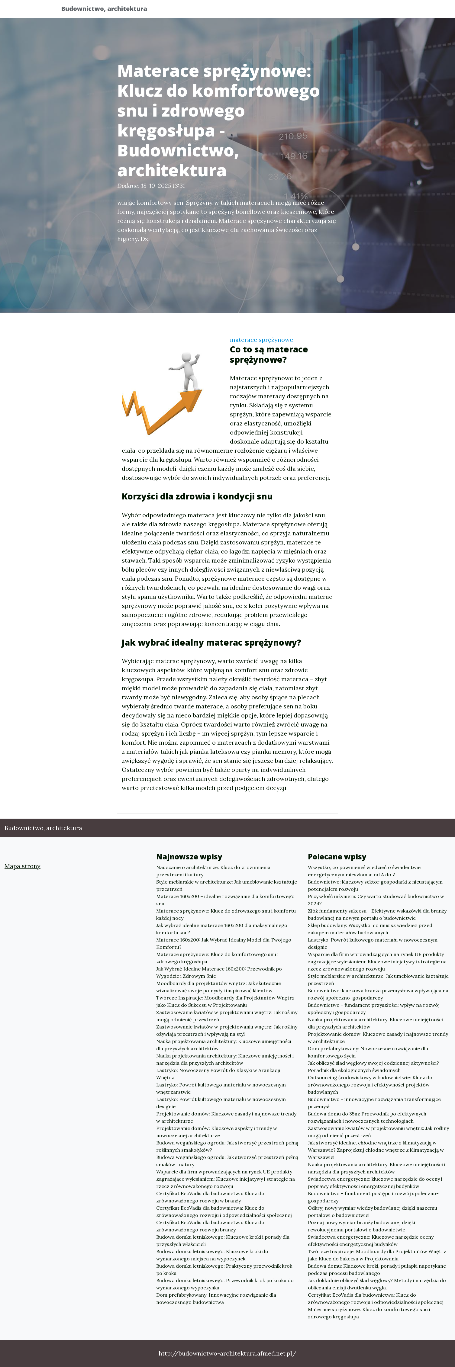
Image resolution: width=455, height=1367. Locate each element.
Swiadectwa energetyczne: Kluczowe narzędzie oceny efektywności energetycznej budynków (371, 1240)
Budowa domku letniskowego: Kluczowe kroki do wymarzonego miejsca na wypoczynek (212, 1255)
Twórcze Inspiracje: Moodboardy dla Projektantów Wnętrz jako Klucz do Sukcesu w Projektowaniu (225, 1001)
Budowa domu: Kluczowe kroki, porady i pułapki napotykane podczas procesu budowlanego (377, 1269)
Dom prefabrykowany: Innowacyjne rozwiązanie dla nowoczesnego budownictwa (216, 1298)
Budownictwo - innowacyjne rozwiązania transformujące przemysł (374, 1102)
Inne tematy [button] (371, 10)
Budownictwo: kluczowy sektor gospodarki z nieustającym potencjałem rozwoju (375, 885)
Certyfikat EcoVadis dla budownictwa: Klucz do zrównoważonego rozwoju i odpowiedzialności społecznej (224, 1211)
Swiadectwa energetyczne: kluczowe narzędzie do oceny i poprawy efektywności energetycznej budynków (375, 1182)
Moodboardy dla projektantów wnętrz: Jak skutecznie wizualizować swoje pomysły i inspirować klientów (218, 986)
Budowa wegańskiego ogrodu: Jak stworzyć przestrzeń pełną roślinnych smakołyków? (227, 1146)
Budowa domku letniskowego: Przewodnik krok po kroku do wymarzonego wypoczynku (225, 1284)
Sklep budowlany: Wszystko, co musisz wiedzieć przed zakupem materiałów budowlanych (370, 928)
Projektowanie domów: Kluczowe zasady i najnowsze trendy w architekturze (226, 1117)
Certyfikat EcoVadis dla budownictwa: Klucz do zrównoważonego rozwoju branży (210, 1226)
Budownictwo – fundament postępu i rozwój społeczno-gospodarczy (373, 1197)
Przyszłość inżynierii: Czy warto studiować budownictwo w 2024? (376, 900)
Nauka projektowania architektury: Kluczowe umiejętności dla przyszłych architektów (223, 1044)
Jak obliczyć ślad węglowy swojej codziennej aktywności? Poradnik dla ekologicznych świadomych (373, 1066)
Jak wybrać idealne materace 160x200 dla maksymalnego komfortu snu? (221, 928)
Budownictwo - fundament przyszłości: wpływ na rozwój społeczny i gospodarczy (374, 1008)
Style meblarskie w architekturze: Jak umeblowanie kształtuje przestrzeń (226, 885)
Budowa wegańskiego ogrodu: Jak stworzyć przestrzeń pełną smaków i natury (227, 1160)
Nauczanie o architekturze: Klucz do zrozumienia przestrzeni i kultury (213, 871)
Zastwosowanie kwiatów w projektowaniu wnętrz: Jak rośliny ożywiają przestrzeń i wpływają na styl (226, 1030)
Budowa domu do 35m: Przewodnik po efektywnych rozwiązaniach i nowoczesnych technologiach (367, 1117)
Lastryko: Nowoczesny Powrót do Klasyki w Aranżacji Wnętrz (218, 1073)
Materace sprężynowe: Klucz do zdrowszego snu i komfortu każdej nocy (226, 914)
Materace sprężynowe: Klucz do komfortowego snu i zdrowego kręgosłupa (217, 957)
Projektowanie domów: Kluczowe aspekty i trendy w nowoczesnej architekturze (216, 1131)
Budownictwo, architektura (109, 10)
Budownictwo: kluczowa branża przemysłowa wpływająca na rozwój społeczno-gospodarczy (378, 994)
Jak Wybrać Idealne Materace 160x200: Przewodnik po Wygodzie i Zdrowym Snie (219, 972)
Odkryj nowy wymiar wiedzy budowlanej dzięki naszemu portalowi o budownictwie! (372, 1211)
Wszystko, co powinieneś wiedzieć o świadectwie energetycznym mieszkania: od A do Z (364, 871)
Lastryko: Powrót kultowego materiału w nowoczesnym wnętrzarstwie (221, 1088)
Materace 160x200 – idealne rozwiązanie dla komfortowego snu (225, 900)
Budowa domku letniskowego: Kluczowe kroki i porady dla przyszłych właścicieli (222, 1240)
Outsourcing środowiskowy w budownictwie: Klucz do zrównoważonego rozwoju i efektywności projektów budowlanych (370, 1084)
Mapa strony (22, 866)
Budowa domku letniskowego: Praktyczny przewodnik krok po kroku (224, 1269)
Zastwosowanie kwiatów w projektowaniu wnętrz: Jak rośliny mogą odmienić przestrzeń (226, 1015)
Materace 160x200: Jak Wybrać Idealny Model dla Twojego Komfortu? (223, 943)
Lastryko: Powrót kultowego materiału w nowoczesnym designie (221, 1102)
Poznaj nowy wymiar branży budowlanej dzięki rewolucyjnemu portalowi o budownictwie (361, 1226)
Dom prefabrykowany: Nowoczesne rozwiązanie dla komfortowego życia (368, 1052)
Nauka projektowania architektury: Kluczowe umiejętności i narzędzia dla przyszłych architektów (225, 1059)
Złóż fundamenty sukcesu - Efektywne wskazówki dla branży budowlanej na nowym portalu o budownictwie (377, 914)
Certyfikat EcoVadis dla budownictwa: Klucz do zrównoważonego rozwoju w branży (210, 1197)
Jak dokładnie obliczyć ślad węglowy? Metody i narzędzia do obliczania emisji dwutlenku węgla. (377, 1284)
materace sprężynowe (261, 339)
